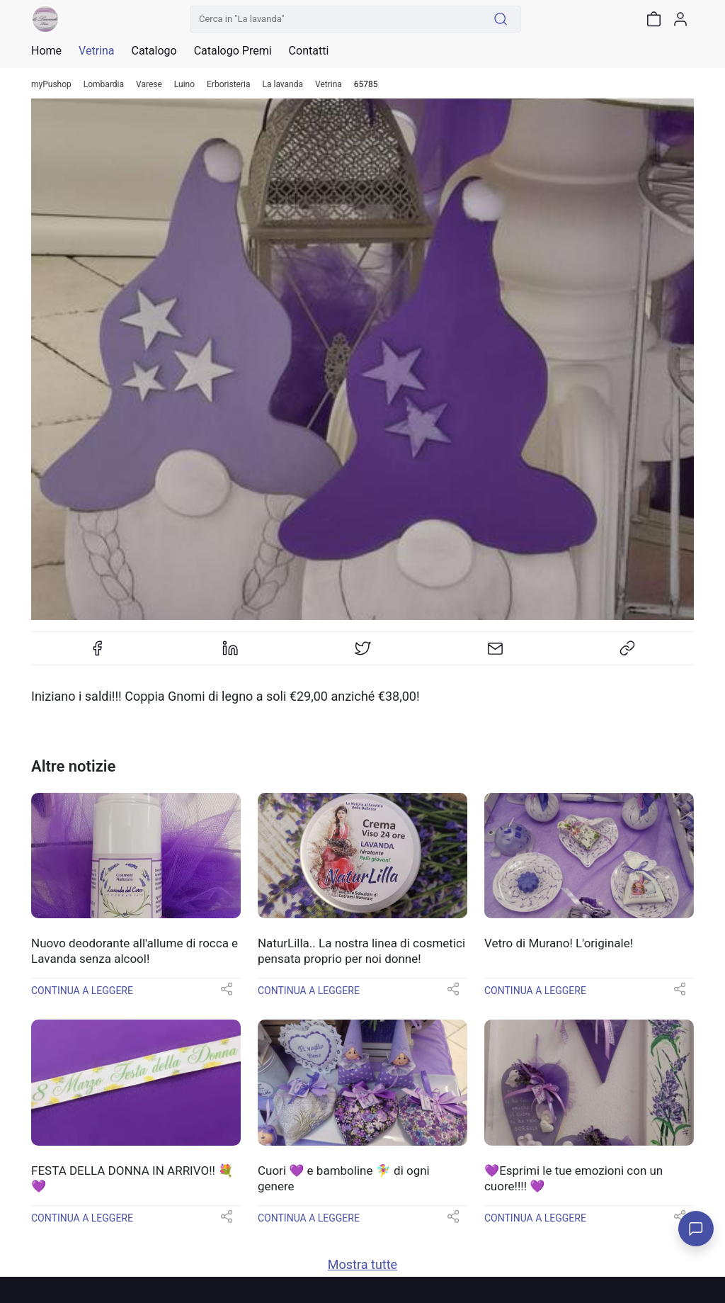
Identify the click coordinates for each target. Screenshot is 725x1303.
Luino (184, 84)
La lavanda (283, 84)
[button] (226, 993)
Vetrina (328, 84)
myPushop (51, 84)
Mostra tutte (362, 1264)
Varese (149, 84)
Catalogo (153, 51)
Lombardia (104, 84)
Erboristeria (228, 84)
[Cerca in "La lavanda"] (335, 19)
